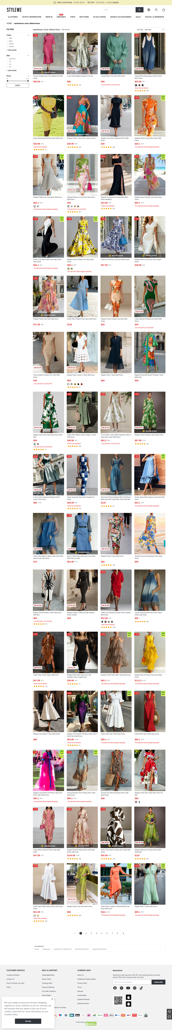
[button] (18, 35)
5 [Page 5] (101, 933)
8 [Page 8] (117, 933)
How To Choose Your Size (15, 983)
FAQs (8, 987)
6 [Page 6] (107, 933)
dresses (36, 949)
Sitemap (80, 991)
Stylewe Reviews (83, 1003)
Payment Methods (48, 987)
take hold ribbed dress (82, 949)
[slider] (7, 81)
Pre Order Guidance (49, 991)
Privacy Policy (82, 983)
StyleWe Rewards (83, 999)
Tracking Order (47, 983)
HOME (9, 23)
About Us (80, 975)
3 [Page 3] (91, 933)
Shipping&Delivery (48, 975)
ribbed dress (46, 949)
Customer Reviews (13, 975)
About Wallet (46, 995)
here (19, 1011)
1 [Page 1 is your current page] (80, 933)
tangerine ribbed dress (99, 949)
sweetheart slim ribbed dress (63, 949)
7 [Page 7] (112, 933)
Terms (79, 987)
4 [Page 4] (96, 933)
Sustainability (81, 995)
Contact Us (10, 979)
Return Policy (46, 979)
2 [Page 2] (85, 933)
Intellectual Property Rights (86, 979)
